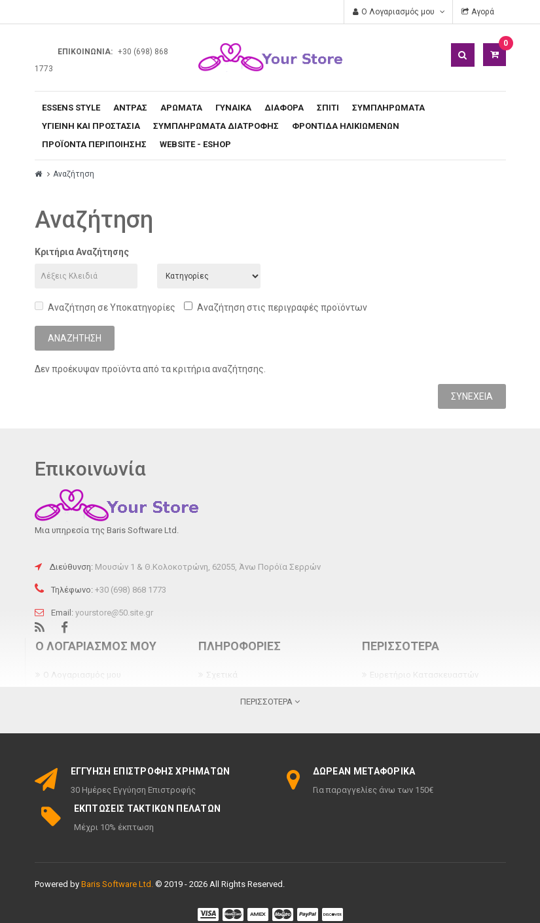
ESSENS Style (71, 108)
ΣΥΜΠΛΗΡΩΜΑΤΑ (388, 108)
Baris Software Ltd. (117, 884)
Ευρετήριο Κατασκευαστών (424, 675)
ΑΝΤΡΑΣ (130, 108)
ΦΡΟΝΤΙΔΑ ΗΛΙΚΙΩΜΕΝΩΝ (345, 126)
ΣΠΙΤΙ (328, 108)
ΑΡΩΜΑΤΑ (181, 108)
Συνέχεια (472, 396)
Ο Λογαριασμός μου (82, 675)
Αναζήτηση (73, 174)
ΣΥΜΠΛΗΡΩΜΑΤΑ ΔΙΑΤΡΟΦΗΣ (216, 126)
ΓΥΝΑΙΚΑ (233, 108)
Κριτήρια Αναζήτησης (82, 252)
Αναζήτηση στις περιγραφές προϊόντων (275, 307)
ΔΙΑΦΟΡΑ (284, 108)
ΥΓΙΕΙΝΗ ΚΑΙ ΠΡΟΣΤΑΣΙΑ (91, 126)
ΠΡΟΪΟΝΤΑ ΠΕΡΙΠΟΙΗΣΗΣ (94, 144)
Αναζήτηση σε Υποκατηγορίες (105, 307)
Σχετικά (222, 675)
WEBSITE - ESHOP (195, 144)
